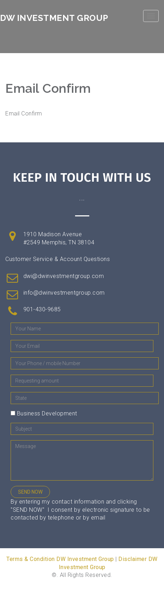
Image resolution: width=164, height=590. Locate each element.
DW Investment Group (54, 18)
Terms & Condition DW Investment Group (60, 559)
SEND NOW (30, 492)
